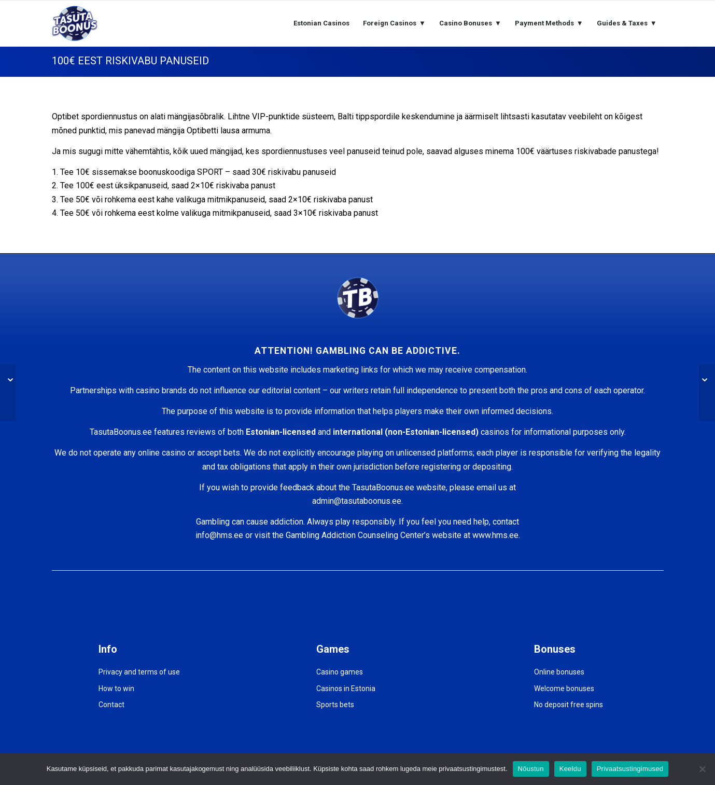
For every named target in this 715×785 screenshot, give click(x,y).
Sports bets (335, 704)
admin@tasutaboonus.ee (356, 501)
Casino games (339, 672)
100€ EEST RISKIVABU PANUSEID (130, 60)
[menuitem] (321, 23)
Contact (111, 704)
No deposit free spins (568, 704)
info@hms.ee (219, 535)
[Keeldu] (702, 769)
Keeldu (570, 769)
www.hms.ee (495, 535)
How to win (116, 688)
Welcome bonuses (564, 688)
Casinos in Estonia (345, 688)
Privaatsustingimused (630, 769)
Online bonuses (559, 672)
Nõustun (531, 769)
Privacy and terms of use (139, 672)
